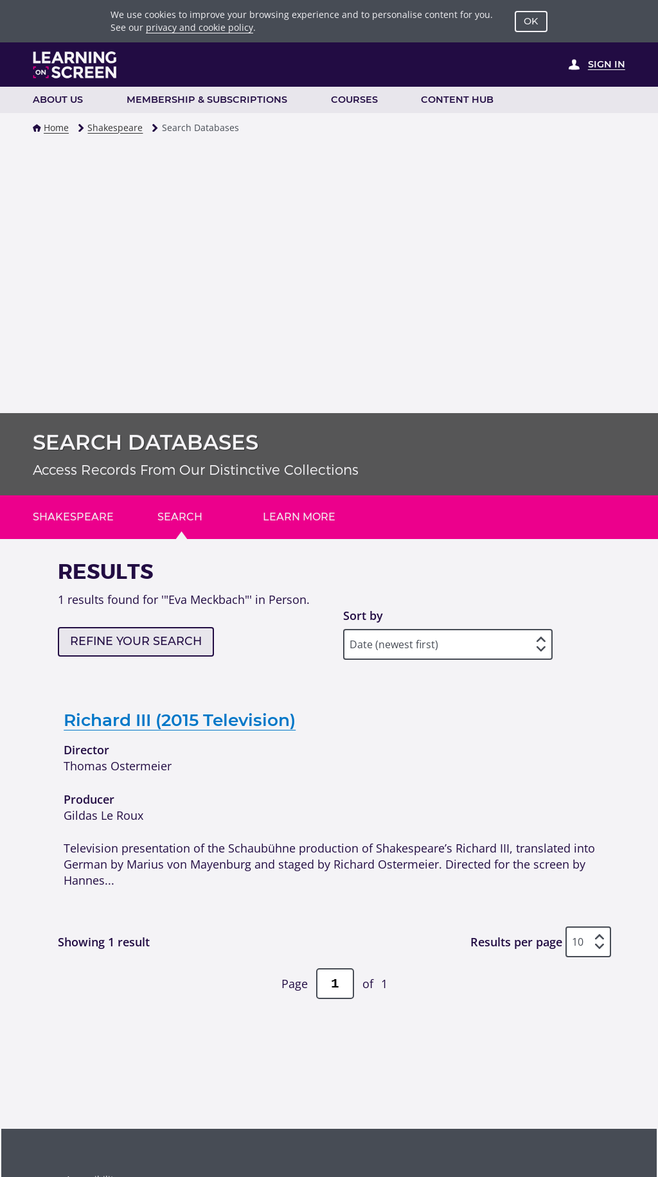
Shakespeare (115, 127)
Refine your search (136, 641)
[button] (37, 128)
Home (56, 127)
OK (531, 21)
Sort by (363, 615)
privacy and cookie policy (199, 27)
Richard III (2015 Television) (180, 720)
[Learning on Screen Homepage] (75, 65)
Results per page (516, 942)
